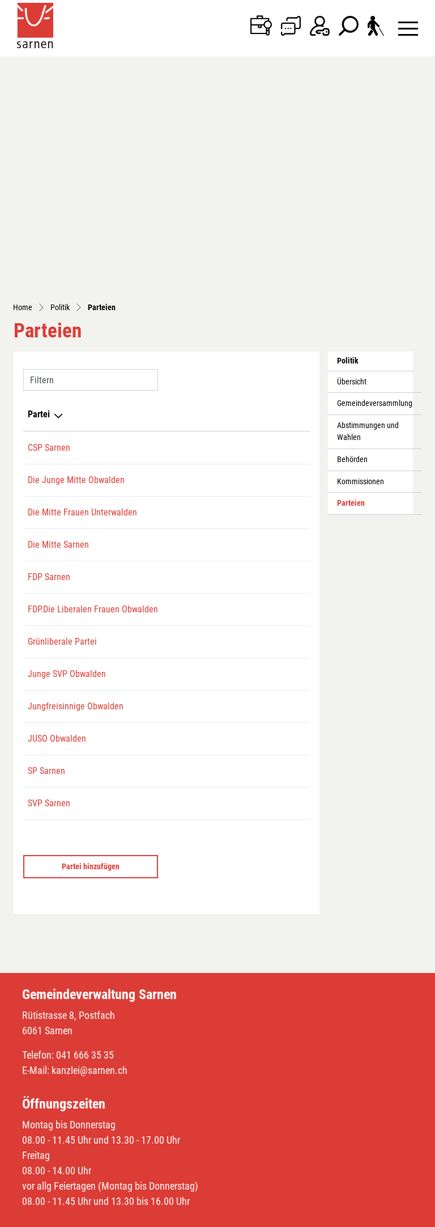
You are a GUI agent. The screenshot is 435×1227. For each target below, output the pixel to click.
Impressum (175, 1215)
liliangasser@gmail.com (233, 312)
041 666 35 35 (85, 910)
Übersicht (351, 169)
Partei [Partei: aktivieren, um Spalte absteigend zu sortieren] (39, 201)
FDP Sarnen (49, 391)
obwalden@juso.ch (224, 593)
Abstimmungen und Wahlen (368, 219)
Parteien (362, 293)
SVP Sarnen (49, 658)
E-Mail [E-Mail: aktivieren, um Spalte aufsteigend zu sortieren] (202, 201)
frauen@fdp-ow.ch (222, 436)
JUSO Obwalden (57, 593)
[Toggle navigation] (408, 28)
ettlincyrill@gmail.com (230, 266)
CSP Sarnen (49, 234)
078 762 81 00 (155, 625)
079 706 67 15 (155, 436)
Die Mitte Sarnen (58, 358)
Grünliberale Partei (62, 482)
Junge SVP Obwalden (67, 515)
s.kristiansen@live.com (232, 625)
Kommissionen (360, 268)
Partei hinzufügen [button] (91, 721)
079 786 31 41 (155, 312)
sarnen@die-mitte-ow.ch (233, 358)
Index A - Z (88, 1215)
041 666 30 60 (155, 391)
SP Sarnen (46, 625)
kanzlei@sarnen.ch (89, 925)
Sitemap (53, 1215)
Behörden (352, 246)
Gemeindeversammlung (374, 190)
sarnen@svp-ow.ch (223, 658)
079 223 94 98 (155, 266)
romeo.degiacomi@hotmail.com (247, 234)
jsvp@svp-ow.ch (218, 515)
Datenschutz (131, 1215)
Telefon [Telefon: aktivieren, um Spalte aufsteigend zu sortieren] (142, 201)
